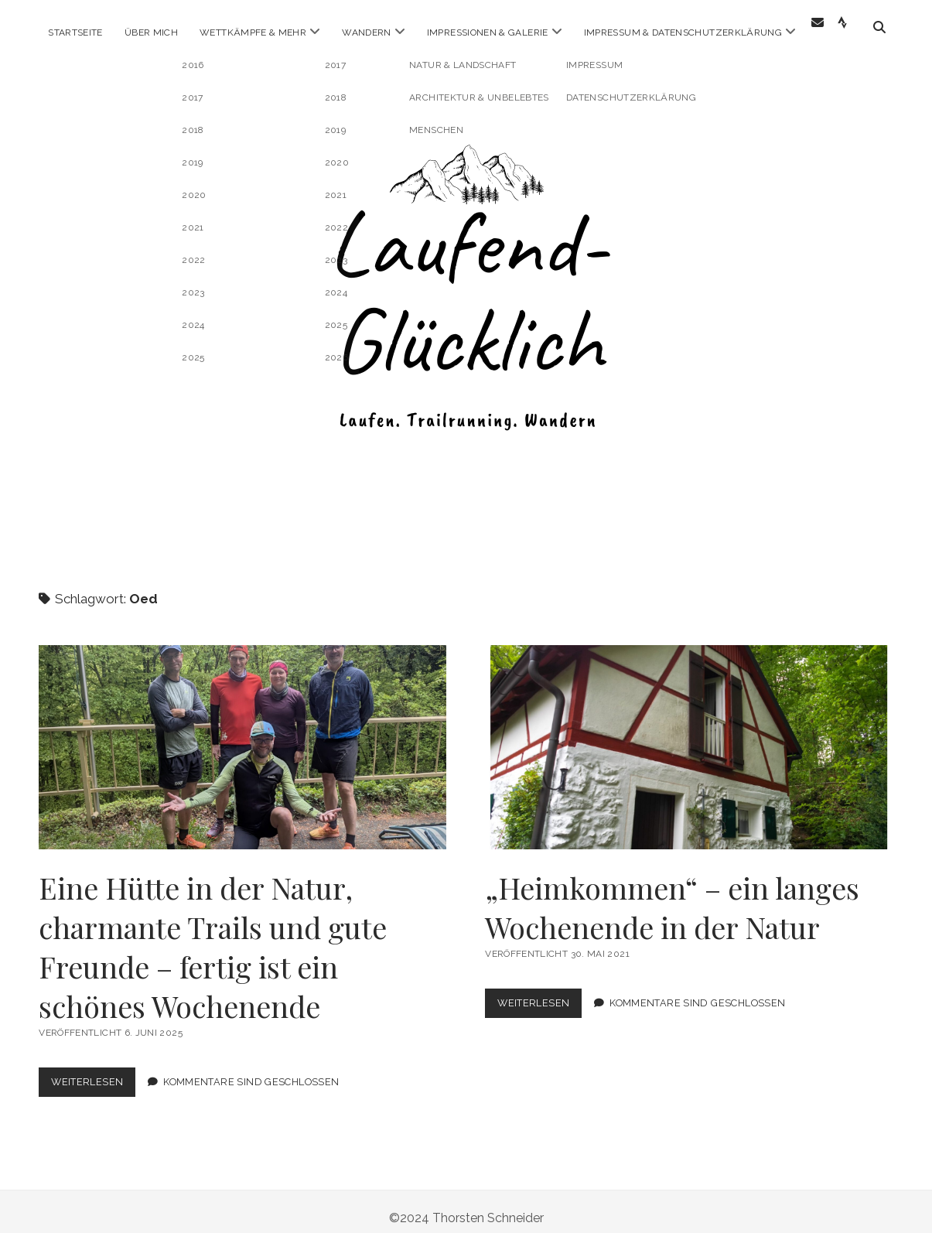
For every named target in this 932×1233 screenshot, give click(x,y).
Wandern (366, 32)
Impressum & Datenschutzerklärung (683, 32)
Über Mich (151, 32)
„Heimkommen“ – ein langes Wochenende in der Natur (689, 734)
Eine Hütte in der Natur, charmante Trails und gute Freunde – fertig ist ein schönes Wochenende (242, 734)
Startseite (75, 32)
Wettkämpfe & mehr (253, 32)
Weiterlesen (93, 1072)
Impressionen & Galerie (487, 32)
